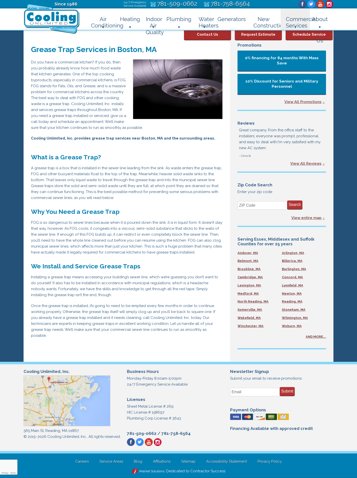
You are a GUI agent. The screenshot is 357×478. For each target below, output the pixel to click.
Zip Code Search (255, 184)
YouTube (320, 4)
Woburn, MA (292, 326)
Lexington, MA (249, 285)
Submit (287, 391)
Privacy (4, 473)
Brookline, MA (249, 269)
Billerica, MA (292, 261)
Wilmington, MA (295, 318)
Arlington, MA (293, 253)
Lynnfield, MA (292, 285)
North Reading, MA (253, 301)
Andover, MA (248, 253)
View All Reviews (306, 163)
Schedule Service (309, 34)
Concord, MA (292, 277)
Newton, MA (292, 293)
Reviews (246, 123)
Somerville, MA (250, 309)
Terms (13, 473)
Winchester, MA (251, 326)
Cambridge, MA (250, 277)
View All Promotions (303, 102)
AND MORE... (316, 336)
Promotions (250, 45)
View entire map (306, 218)
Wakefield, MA (249, 318)
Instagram (329, 4)
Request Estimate (258, 34)
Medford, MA (248, 293)
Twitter (311, 4)
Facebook (302, 4)
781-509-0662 (141, 433)
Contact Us (207, 34)
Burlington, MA (294, 269)
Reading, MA (292, 301)
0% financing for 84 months (282, 60)
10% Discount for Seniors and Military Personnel (281, 84)
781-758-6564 (176, 433)
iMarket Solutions (152, 471)
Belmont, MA (248, 261)
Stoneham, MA (293, 309)
